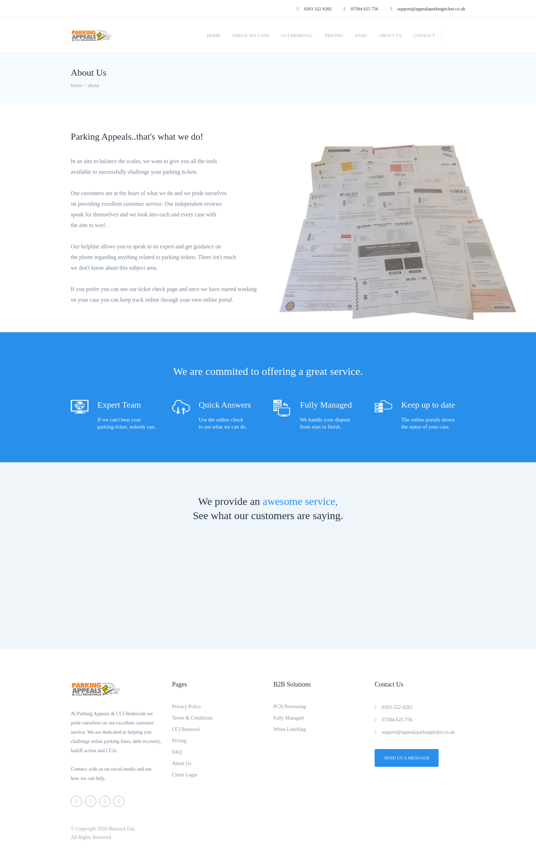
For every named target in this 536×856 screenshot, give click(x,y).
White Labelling (289, 729)
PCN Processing (289, 706)
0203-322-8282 (393, 707)
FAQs (360, 35)
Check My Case (250, 35)
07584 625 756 (361, 8)
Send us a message (407, 757)
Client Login (184, 774)
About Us (390, 35)
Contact (424, 35)
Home (213, 35)
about (93, 85)
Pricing (334, 35)
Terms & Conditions (192, 718)
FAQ (177, 752)
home (76, 85)
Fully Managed (288, 718)
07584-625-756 (393, 719)
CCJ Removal (297, 35)
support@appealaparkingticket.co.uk (427, 8)
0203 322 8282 (314, 8)
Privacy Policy (186, 706)
